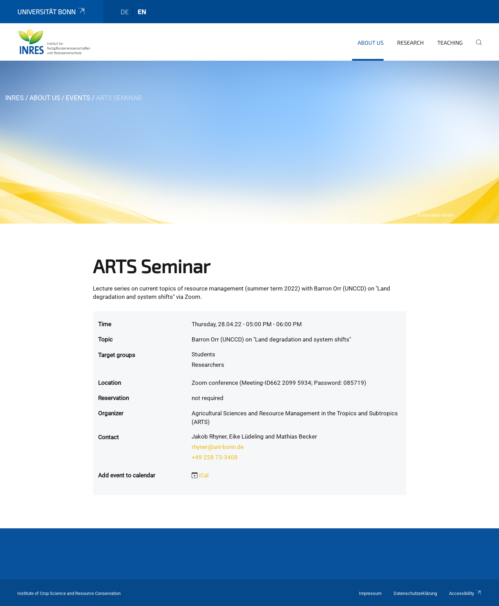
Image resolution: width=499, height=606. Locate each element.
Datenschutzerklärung (415, 593)
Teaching (450, 42)
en (142, 12)
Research (410, 42)
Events (78, 98)
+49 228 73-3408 (215, 457)
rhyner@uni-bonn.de (218, 446)
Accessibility (465, 593)
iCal (204, 475)
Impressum (370, 593)
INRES (14, 98)
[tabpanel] (249, 142)
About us (371, 42)
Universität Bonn (51, 12)
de (125, 12)
